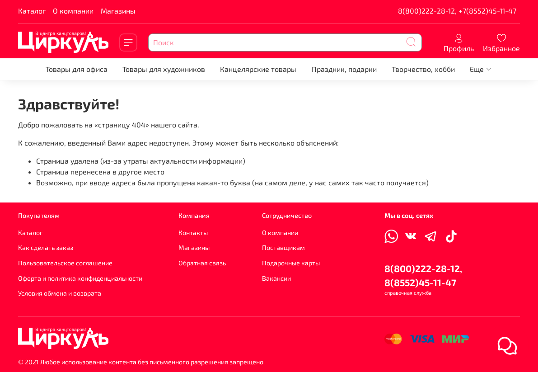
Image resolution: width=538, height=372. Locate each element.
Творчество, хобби (423, 69)
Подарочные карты (291, 263)
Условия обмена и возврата (59, 293)
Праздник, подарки (344, 69)
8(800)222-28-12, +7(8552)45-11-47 (457, 10)
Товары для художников (163, 69)
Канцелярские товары (258, 69)
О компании (73, 10)
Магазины (118, 10)
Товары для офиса (77, 69)
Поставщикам (283, 247)
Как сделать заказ (45, 247)
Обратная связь (202, 263)
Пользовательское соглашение (65, 263)
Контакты (193, 232)
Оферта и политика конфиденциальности (80, 278)
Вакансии (276, 278)
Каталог (32, 10)
